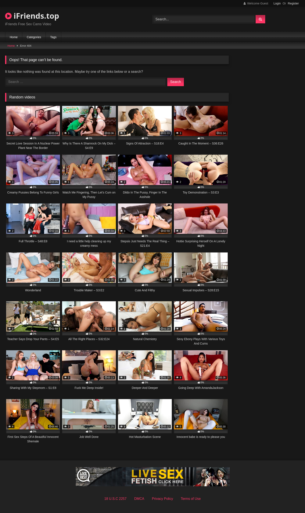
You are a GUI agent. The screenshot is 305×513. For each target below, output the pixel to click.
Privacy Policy (162, 498)
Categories (34, 37)
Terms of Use (191, 498)
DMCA (139, 498)
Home (14, 37)
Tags (53, 37)
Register (293, 3)
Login (277, 3)
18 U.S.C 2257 (115, 498)
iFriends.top (32, 16)
